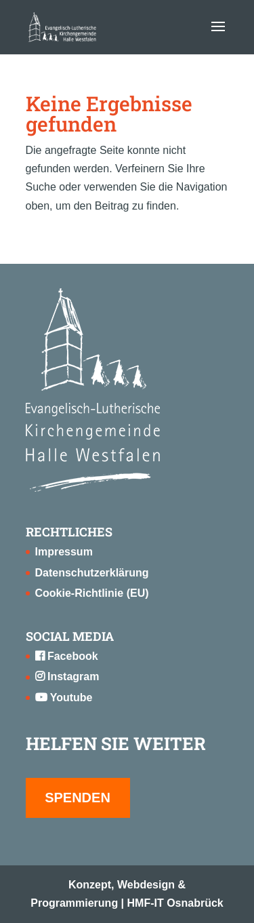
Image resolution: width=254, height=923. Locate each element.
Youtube (64, 697)
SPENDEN (77, 797)
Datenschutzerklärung (92, 572)
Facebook (66, 656)
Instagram (67, 676)
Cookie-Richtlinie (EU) (92, 593)
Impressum (64, 551)
